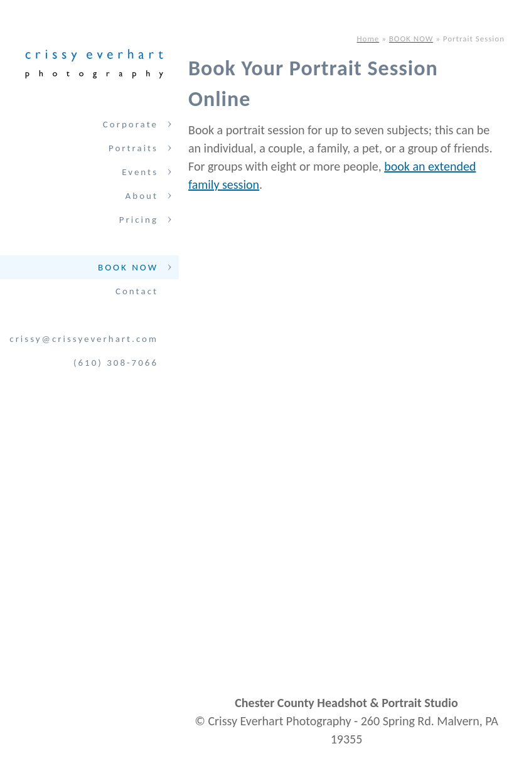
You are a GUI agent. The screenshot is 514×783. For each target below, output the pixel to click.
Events (140, 172)
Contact (136, 291)
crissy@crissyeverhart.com (83, 338)
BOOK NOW (128, 267)
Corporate (130, 124)
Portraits (133, 148)
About (142, 195)
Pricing (138, 219)
